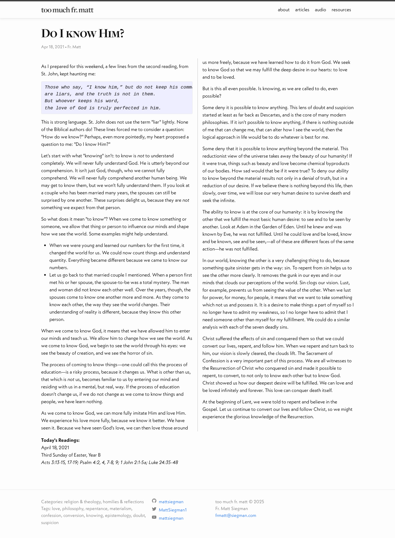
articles (302, 9)
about (284, 9)
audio (320, 9)
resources (341, 9)
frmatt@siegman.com (235, 515)
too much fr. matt (67, 9)
